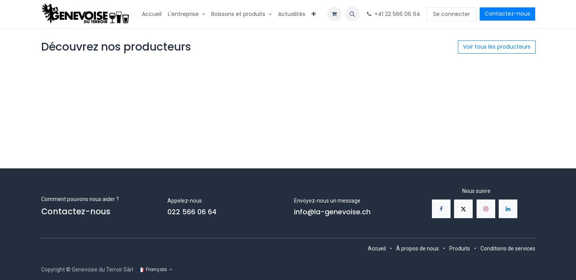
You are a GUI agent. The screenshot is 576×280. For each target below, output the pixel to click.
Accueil (377, 248)
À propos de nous (417, 248)
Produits (459, 248)
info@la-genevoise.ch (332, 212)
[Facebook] (441, 209)
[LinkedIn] (508, 209)
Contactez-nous (507, 14)
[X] (463, 209)
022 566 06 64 (192, 212)
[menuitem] (152, 14)
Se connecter (451, 14)
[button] (352, 14)
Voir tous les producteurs (497, 47)
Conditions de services (507, 248)
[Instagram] (486, 209)
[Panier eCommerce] (334, 14)
